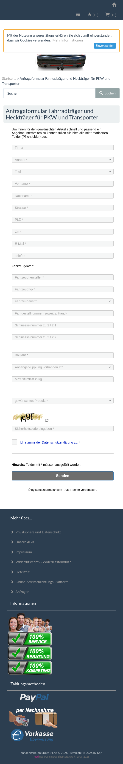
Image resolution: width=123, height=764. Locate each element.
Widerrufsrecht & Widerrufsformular (40, 562)
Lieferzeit (20, 572)
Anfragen (19, 592)
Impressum (21, 552)
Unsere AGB (22, 542)
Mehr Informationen (68, 40)
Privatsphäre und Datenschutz (35, 532)
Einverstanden (105, 45)
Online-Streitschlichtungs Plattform (39, 582)
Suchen (107, 93)
